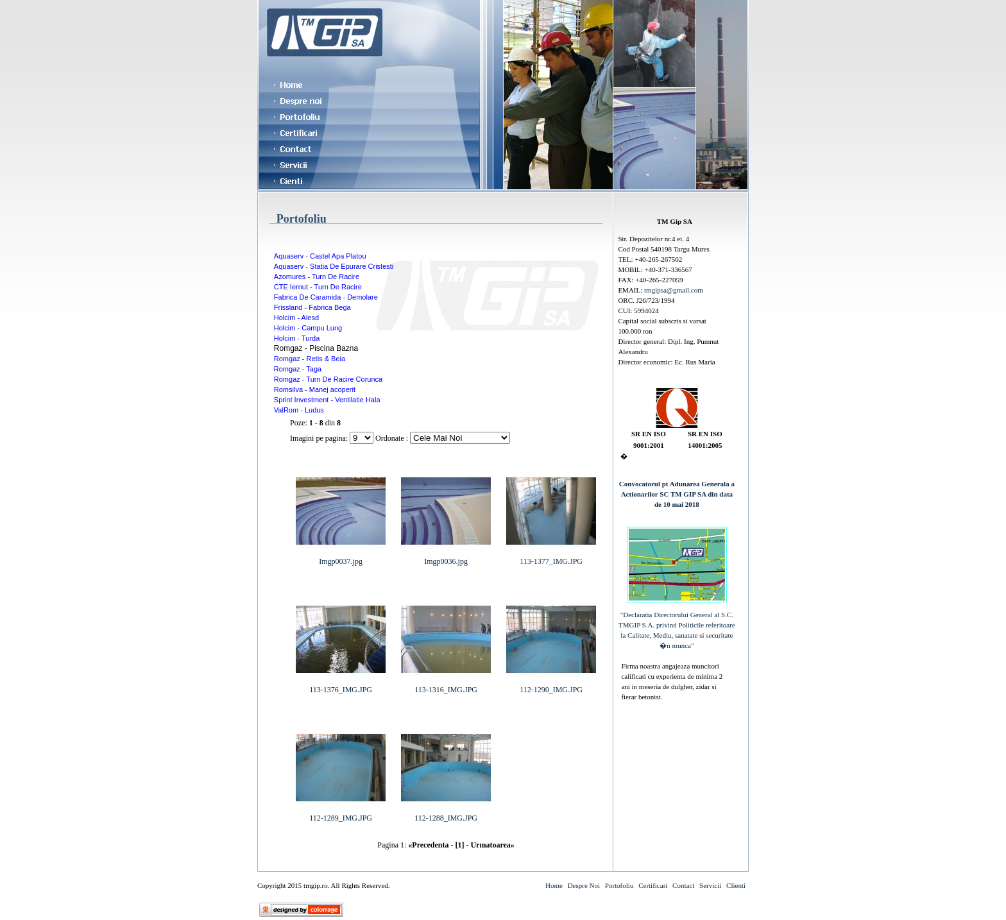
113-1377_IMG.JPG (551, 557)
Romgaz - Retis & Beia (309, 358)
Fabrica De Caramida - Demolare (326, 297)
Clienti (736, 885)
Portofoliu (619, 885)
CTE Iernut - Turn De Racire (318, 287)
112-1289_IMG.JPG (341, 814)
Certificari (652, 885)
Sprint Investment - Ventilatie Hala (327, 400)
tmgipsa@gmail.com (673, 290)
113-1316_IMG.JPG (446, 685)
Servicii (710, 885)
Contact (683, 885)
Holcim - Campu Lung (308, 328)
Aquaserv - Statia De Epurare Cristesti (333, 266)
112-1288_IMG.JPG (446, 814)
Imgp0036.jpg (446, 557)
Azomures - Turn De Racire (316, 276)
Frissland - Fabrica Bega (312, 307)
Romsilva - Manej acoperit (314, 389)
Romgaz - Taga (297, 369)
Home (554, 885)
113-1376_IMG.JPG (341, 685)
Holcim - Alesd (296, 317)
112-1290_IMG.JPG (551, 685)
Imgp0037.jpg (341, 557)
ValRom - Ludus (299, 410)
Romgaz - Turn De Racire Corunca (328, 379)
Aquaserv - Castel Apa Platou (320, 256)
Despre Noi (584, 885)
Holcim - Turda (297, 338)
